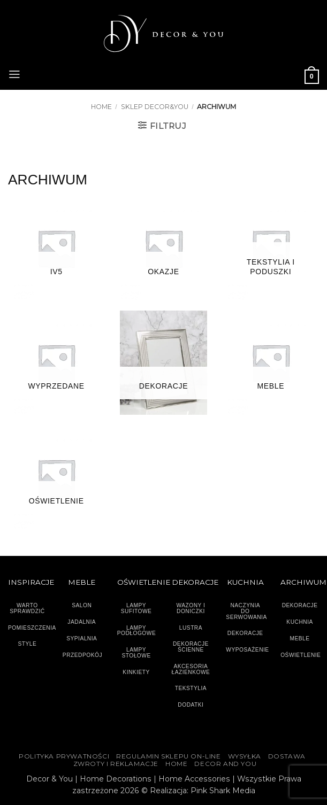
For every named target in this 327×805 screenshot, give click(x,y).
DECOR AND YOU (225, 764)
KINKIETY (136, 672)
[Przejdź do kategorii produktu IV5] (56, 248)
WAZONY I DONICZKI (190, 608)
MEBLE (300, 638)
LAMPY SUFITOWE (136, 608)
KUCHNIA (299, 622)
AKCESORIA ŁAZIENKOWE (191, 669)
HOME (176, 764)
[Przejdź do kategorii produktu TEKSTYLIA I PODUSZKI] (270, 248)
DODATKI (190, 705)
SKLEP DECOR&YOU (154, 107)
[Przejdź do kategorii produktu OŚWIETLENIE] (56, 477)
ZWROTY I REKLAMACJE (115, 764)
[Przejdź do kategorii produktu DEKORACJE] (163, 363)
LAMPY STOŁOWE (135, 653)
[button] (14, 73)
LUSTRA (190, 628)
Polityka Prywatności (64, 756)
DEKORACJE (300, 605)
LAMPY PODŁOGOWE (136, 631)
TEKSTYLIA (191, 688)
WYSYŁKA (244, 756)
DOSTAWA (287, 756)
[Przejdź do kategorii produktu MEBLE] (270, 363)
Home (101, 107)
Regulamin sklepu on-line (168, 756)
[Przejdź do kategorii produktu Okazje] (163, 248)
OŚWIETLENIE (300, 655)
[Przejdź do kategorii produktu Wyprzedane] (56, 363)
